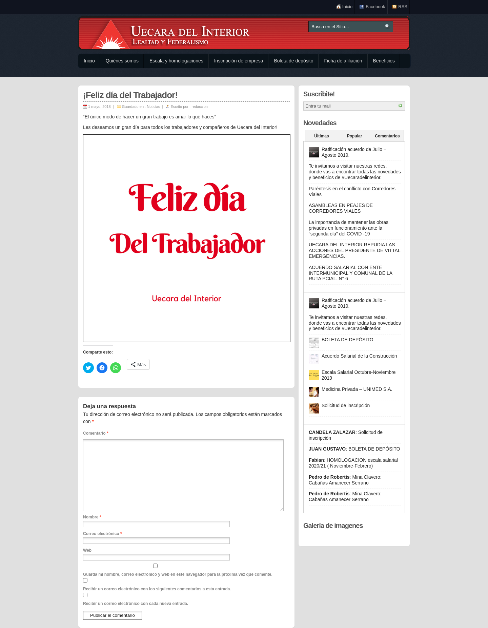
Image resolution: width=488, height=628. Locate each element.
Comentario (95, 433)
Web (87, 550)
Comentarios (387, 136)
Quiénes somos (122, 60)
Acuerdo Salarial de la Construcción (359, 356)
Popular (354, 136)
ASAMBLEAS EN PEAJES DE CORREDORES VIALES (341, 208)
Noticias (153, 106)
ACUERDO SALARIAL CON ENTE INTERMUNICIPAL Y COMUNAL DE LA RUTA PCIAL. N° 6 (350, 273)
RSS (402, 6)
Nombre (92, 517)
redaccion (199, 106)
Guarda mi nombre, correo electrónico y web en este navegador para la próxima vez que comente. (177, 574)
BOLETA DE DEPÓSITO (347, 339)
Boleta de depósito (293, 60)
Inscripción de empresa (238, 60)
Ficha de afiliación (343, 60)
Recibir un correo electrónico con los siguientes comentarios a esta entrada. (157, 589)
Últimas (321, 136)
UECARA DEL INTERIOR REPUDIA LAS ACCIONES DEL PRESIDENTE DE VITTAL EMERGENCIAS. (354, 250)
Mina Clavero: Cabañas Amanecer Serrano (345, 480)
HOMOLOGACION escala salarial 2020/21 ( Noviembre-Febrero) (353, 463)
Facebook (375, 6)
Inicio (347, 6)
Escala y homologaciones (176, 60)
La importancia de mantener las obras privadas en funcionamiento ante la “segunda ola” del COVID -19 (348, 228)
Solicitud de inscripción (346, 405)
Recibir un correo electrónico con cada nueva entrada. (135, 603)
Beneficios (384, 60)
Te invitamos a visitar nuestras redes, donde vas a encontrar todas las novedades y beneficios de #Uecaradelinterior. (355, 171)
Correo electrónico (102, 533)
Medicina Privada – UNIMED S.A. (357, 389)
